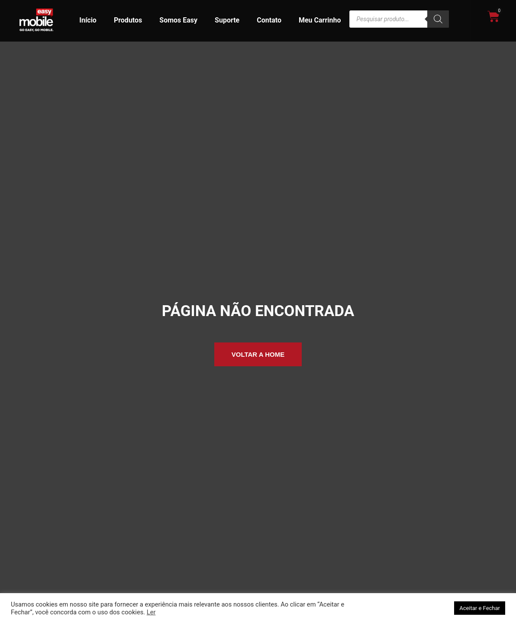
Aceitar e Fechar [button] (479, 608)
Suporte (227, 20)
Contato (269, 20)
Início (88, 20)
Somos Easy (178, 20)
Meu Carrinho (320, 20)
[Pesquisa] (438, 19)
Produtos (128, 20)
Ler (151, 612)
